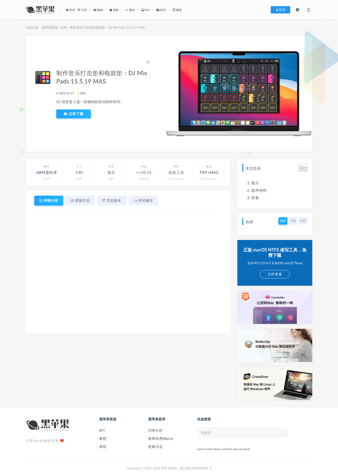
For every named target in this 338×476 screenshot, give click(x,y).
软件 (64, 27)
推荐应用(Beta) (160, 438)
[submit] (281, 433)
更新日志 (155, 446)
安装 (255, 197)
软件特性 (259, 190)
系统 (103, 446)
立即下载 (74, 114)
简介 (255, 183)
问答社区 (155, 430)
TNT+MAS (208, 172)
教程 (103, 438)
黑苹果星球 (50, 27)
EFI (102, 430)
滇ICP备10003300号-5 (195, 468)
